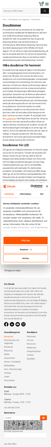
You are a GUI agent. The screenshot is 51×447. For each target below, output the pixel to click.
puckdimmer (10, 119)
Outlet (6, 377)
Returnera (31, 344)
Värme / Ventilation (12, 362)
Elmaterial (8, 347)
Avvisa (25, 258)
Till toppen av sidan (12, 270)
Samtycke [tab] (9, 194)
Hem (4, 19)
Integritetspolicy (34, 351)
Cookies (30, 355)
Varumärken (9, 380)
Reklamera (31, 348)
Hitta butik (31, 336)
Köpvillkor (31, 359)
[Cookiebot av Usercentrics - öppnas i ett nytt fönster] (31, 186)
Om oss (30, 340)
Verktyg (7, 373)
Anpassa (26, 249)
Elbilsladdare (9, 365)
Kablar (7, 354)
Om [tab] (42, 194)
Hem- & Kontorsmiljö (13, 369)
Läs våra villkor (10, 444)
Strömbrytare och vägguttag (18, 19)
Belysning (8, 351)
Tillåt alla (25, 240)
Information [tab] (25, 194)
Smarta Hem (9, 358)
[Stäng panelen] (47, 186)
